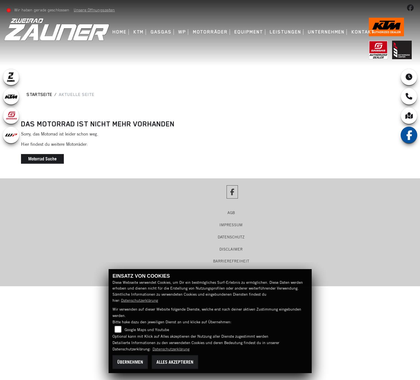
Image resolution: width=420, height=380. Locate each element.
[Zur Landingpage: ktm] (11, 96)
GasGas (161, 32)
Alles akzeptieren (174, 362)
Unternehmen (326, 32)
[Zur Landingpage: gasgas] (11, 115)
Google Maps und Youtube (147, 329)
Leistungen (285, 32)
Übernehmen (130, 362)
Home (119, 32)
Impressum (231, 224)
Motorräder (210, 32)
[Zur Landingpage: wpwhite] (11, 135)
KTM (138, 32)
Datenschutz (231, 237)
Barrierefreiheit (231, 261)
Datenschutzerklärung (139, 300)
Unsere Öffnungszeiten (94, 10)
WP (182, 32)
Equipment (248, 32)
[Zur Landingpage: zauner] (11, 77)
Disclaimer (231, 249)
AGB (231, 212)
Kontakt (362, 32)
